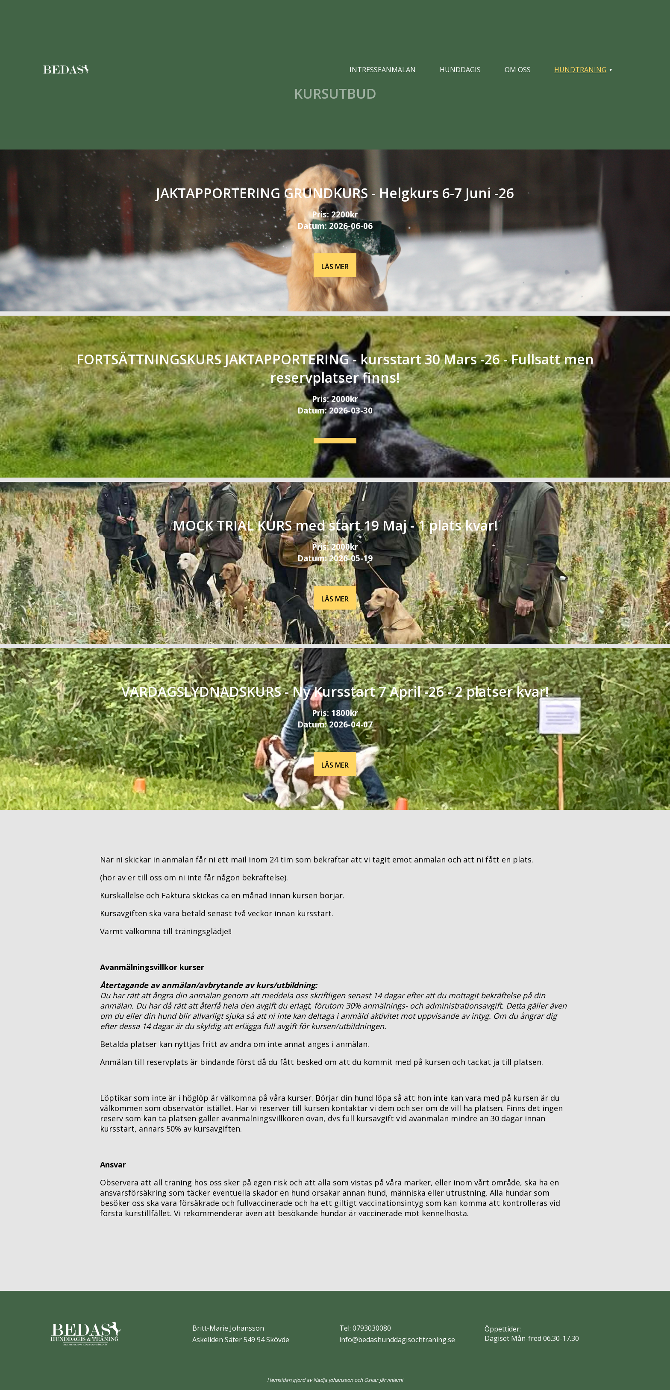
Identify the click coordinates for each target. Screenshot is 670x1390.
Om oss (518, 69)
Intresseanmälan (383, 69)
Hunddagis (460, 69)
